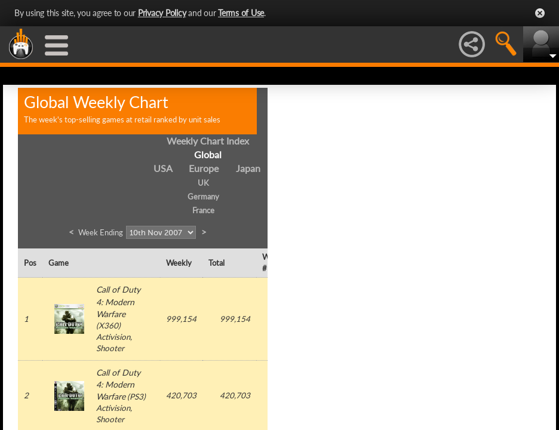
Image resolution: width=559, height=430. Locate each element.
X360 (108, 325)
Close (540, 13)
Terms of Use (241, 13)
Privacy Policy (162, 13)
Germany (203, 196)
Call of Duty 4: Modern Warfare (118, 301)
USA (163, 168)
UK (203, 183)
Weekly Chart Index (208, 140)
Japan (248, 168)
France (203, 210)
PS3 (136, 396)
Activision (113, 337)
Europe (204, 168)
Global (208, 154)
